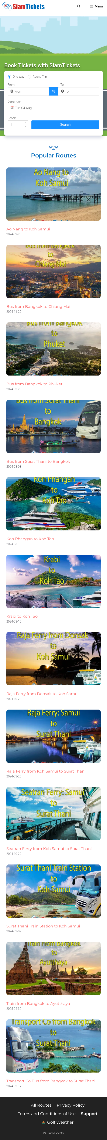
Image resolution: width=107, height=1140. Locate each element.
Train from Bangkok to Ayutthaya (38, 1003)
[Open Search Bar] (78, 6)
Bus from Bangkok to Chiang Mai (38, 306)
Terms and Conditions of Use (47, 1113)
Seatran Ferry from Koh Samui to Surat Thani (49, 848)
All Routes (41, 1105)
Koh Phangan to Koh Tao (30, 539)
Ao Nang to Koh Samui (28, 229)
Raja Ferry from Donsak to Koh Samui (42, 693)
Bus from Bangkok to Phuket (34, 384)
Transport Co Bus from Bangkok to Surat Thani (50, 1081)
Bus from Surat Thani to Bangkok (38, 461)
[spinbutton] (18, 125)
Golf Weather (58, 1122)
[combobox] (30, 91)
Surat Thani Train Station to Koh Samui (43, 926)
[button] (25, 123)
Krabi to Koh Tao (22, 616)
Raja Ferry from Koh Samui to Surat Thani (46, 771)
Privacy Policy (70, 1105)
